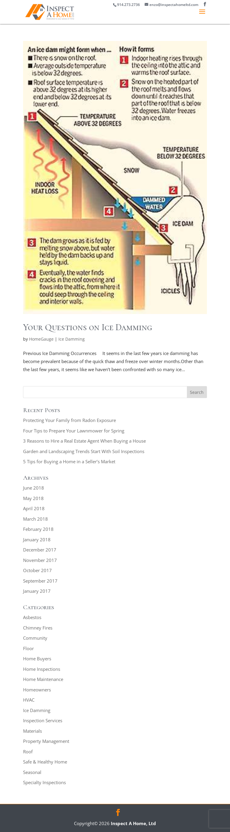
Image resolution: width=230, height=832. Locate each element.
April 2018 (34, 508)
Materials (32, 731)
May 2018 (33, 498)
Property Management (46, 741)
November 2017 (40, 560)
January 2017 (37, 591)
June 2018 (33, 488)
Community (35, 638)
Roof (28, 752)
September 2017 (40, 581)
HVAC (28, 700)
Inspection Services (42, 720)
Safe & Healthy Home (45, 762)
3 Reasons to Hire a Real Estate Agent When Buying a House (84, 441)
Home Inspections (41, 669)
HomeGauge (41, 339)
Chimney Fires (37, 628)
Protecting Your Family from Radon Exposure (69, 420)
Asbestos (32, 617)
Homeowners (37, 690)
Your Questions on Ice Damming (87, 327)
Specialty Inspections (44, 782)
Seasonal (32, 772)
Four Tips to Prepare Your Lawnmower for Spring (73, 431)
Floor (28, 648)
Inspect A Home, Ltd (133, 823)
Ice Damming (71, 339)
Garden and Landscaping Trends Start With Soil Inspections (83, 451)
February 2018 (38, 529)
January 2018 (37, 540)
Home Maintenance (43, 679)
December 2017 (39, 550)
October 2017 (37, 570)
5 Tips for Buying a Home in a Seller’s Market (69, 461)
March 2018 (35, 519)
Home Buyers (37, 659)
